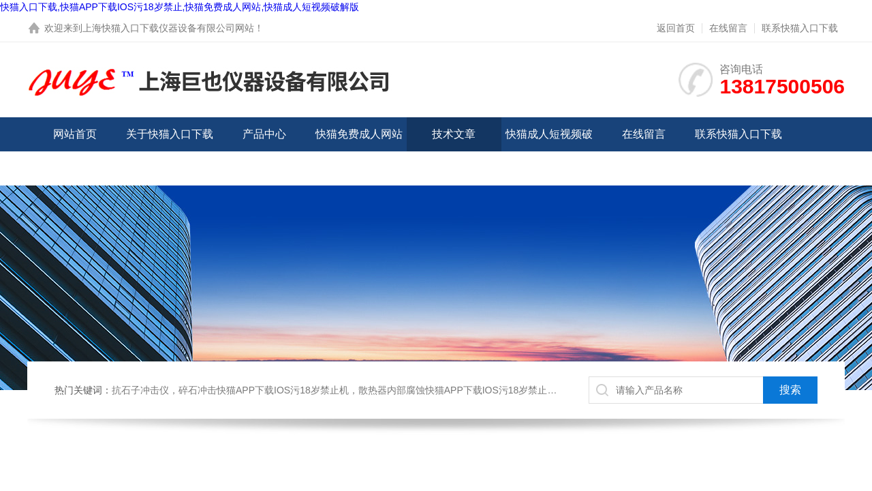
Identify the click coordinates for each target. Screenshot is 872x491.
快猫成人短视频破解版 (549, 151)
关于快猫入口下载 (169, 134)
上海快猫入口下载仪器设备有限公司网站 (168, 28)
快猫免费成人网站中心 (359, 151)
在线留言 (728, 28)
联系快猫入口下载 (800, 28)
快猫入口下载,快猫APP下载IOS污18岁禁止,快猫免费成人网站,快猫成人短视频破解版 (179, 6)
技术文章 (454, 134)
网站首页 (75, 134)
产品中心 (264, 134)
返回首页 (676, 28)
